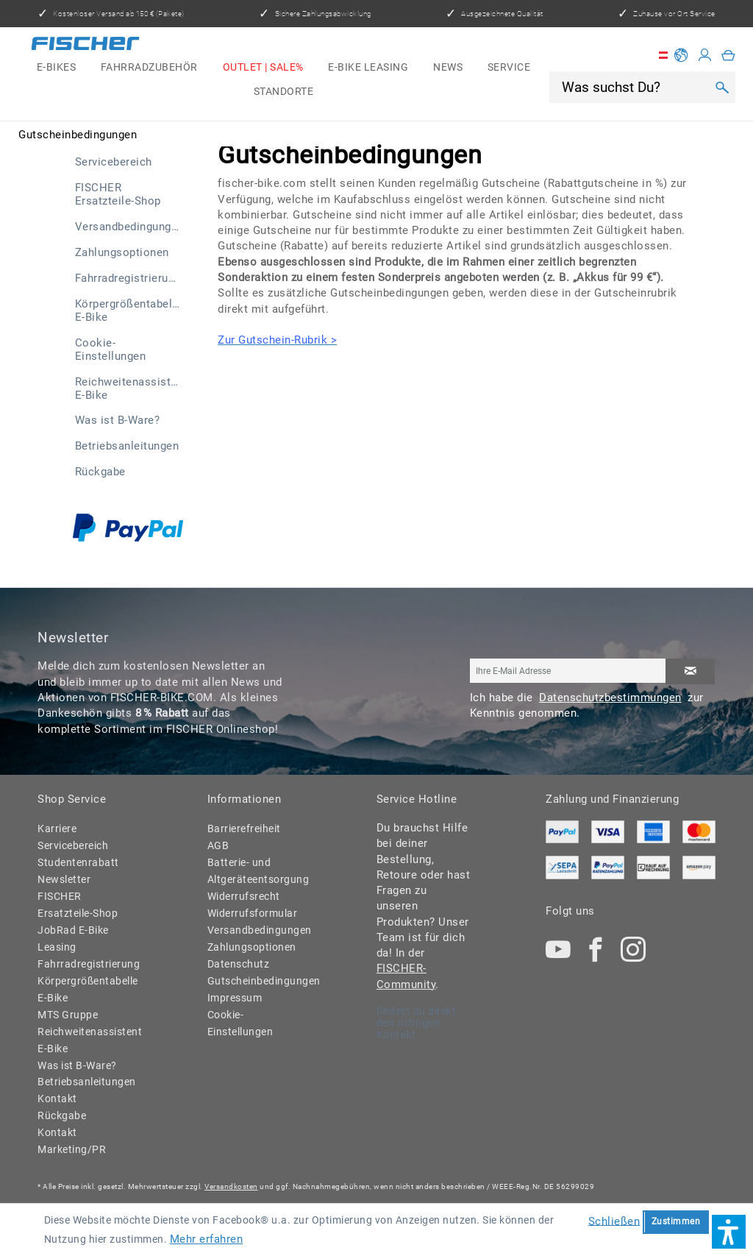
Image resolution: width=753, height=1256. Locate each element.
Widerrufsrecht (243, 896)
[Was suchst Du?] (633, 87)
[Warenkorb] (728, 55)
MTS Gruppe (68, 1015)
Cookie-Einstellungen (110, 349)
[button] (729, 1232)
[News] (448, 67)
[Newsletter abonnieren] (690, 671)
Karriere (57, 828)
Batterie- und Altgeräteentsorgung (254, 870)
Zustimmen (676, 1221)
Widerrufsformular (252, 913)
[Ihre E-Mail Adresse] (568, 670)
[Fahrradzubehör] (149, 67)
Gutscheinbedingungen (254, 981)
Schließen (614, 1220)
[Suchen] (722, 87)
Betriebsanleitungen (127, 446)
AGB (218, 845)
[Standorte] (283, 91)
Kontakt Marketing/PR (72, 1141)
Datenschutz (238, 964)
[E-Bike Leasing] (368, 67)
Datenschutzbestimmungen (610, 697)
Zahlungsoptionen (122, 252)
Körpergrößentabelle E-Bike (128, 310)
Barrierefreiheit (244, 828)
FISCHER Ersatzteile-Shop (118, 194)
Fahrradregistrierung (128, 278)
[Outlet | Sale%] (263, 67)
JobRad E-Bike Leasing (73, 938)
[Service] (509, 67)
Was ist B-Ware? (117, 420)
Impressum (235, 998)
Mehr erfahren (206, 1239)
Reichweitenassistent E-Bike (131, 388)
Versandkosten (231, 1186)
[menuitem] (56, 67)
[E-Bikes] (56, 67)
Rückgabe (100, 471)
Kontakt (57, 1098)
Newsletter (64, 879)
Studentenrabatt (78, 862)
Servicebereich (113, 161)
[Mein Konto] (705, 55)
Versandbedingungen (129, 226)
